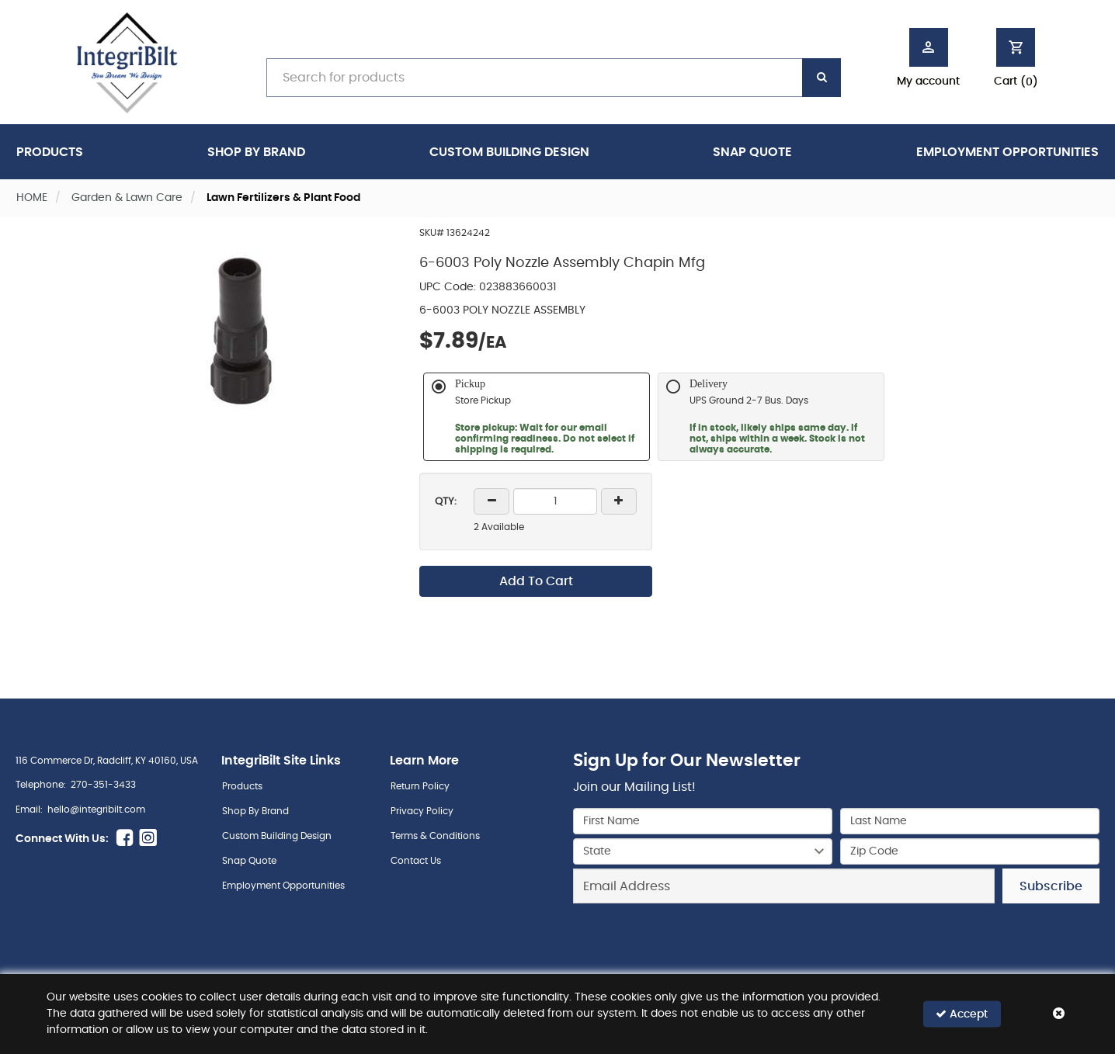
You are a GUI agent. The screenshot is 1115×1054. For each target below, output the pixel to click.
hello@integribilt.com (96, 809)
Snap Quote (752, 152)
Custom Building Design (509, 152)
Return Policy (420, 786)
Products (49, 152)
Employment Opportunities (1007, 152)
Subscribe (1050, 886)
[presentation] (836, 937)
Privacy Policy (422, 811)
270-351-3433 (103, 784)
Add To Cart (536, 581)
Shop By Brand (256, 152)
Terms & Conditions (435, 836)
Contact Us (416, 860)
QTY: (446, 502)
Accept (962, 1014)
